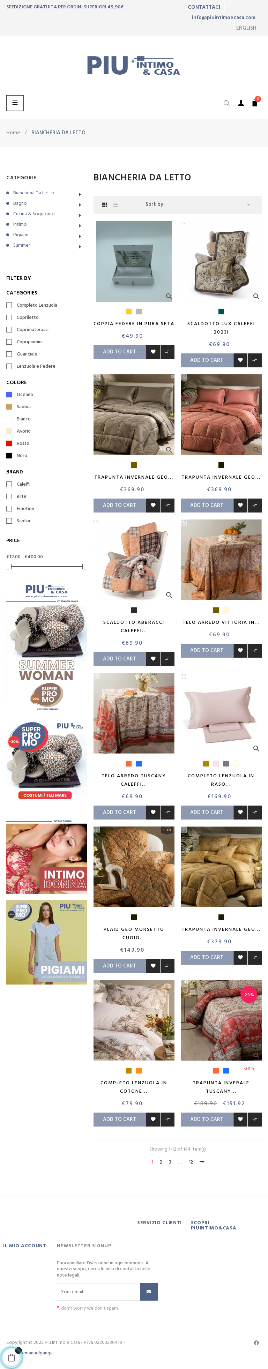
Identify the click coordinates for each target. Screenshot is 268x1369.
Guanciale (27, 354)
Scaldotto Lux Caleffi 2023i (221, 328)
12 (191, 1162)
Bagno (20, 204)
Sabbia (24, 407)
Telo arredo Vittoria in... (221, 623)
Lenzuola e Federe (36, 366)
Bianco (24, 419)
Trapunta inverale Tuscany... (221, 1087)
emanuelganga (37, 1353)
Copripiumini (30, 342)
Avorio (24, 431)
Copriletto (28, 317)
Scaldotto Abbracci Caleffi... (133, 627)
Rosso (23, 443)
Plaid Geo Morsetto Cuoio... (134, 934)
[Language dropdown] (246, 28)
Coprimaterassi (33, 330)
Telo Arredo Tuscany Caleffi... (134, 780)
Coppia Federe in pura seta (134, 324)
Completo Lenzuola (37, 305)
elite (22, 496)
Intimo (20, 224)
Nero (22, 455)
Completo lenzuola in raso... (221, 780)
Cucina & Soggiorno (34, 214)
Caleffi (23, 484)
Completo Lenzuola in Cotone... (133, 1087)
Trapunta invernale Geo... (133, 477)
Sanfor (24, 521)
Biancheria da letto (33, 193)
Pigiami (20, 235)
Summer (21, 245)
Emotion (25, 509)
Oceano (25, 394)
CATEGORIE (21, 178)
